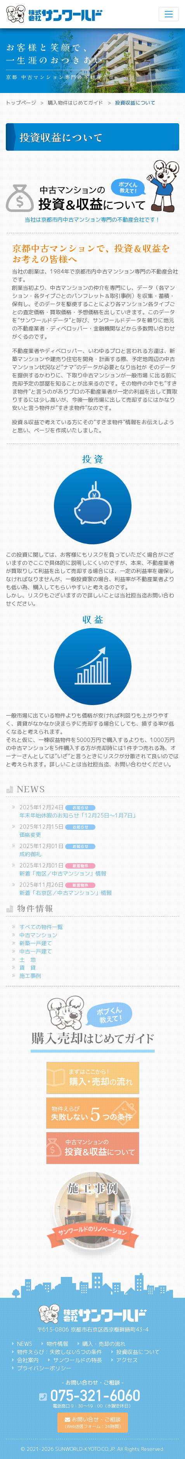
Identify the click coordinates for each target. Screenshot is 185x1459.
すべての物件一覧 (41, 927)
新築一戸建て (35, 943)
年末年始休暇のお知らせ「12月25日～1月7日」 (78, 815)
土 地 (27, 959)
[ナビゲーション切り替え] (169, 14)
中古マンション (38, 935)
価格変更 (30, 834)
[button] (92, 1423)
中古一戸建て (35, 951)
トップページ (21, 102)
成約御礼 (30, 854)
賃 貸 (27, 967)
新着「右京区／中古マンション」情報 (65, 892)
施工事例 (30, 975)
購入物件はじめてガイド (75, 102)
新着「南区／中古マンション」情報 (62, 873)
